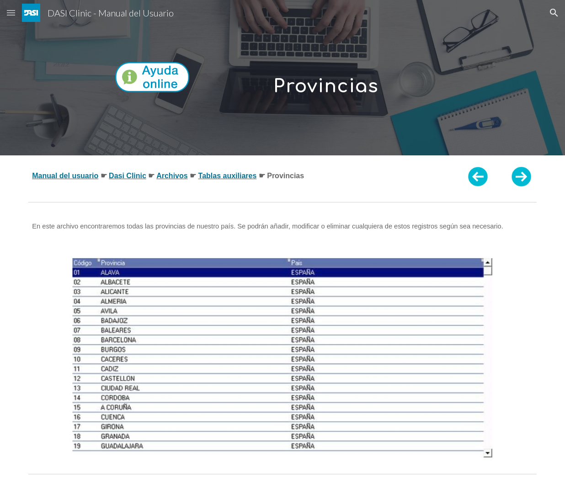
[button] (11, 12)
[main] (326, 77)
